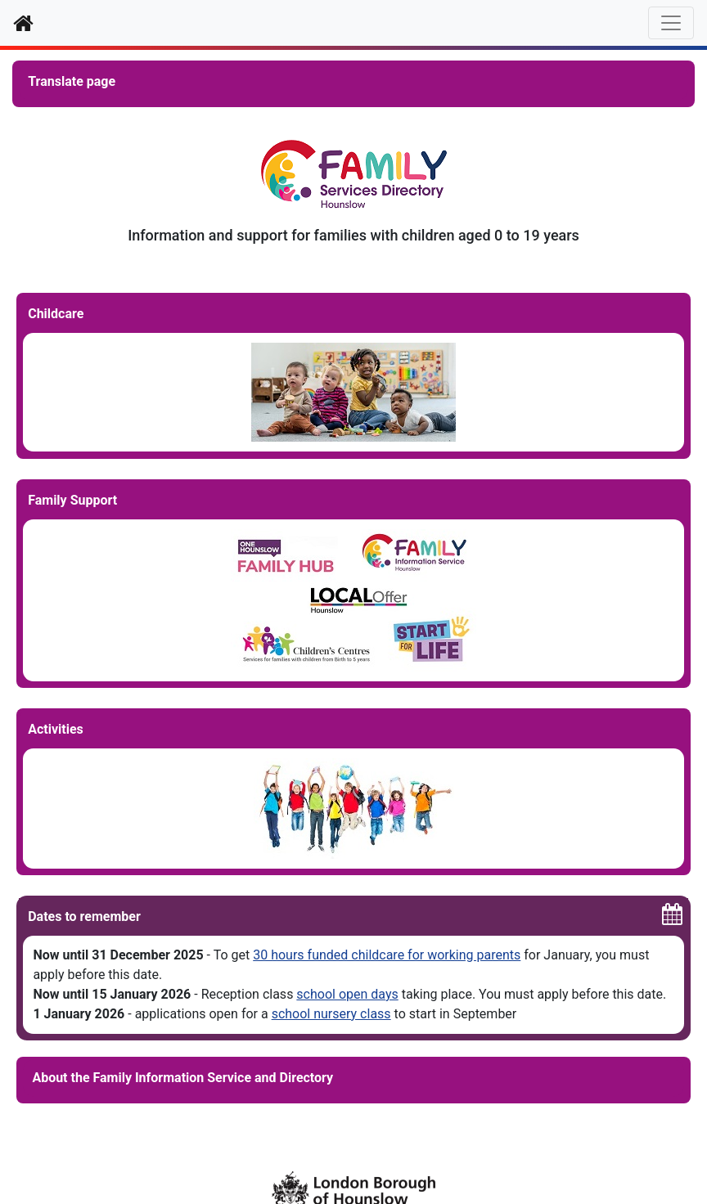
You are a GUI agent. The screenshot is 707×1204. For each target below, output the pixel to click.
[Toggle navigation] (671, 23)
